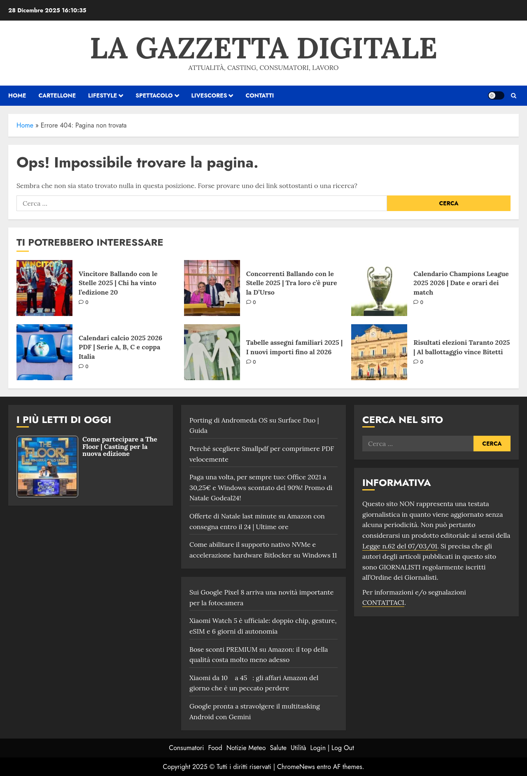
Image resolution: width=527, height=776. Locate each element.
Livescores (209, 95)
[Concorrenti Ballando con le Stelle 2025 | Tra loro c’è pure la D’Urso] (212, 288)
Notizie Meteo (246, 748)
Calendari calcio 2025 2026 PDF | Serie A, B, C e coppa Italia (120, 347)
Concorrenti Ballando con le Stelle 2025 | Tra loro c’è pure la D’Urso (291, 283)
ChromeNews (296, 766)
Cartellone (57, 95)
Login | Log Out (332, 748)
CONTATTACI (383, 602)
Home (24, 125)
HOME (17, 95)
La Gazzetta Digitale (263, 48)
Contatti (259, 95)
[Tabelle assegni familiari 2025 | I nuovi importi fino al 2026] (212, 352)
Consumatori (186, 748)
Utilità (298, 748)
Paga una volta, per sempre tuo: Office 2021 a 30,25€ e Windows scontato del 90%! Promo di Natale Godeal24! (260, 487)
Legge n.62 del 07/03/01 (399, 546)
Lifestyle (102, 95)
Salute (278, 748)
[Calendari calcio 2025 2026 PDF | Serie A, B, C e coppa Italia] (44, 352)
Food (215, 748)
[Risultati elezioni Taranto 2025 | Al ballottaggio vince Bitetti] (379, 352)
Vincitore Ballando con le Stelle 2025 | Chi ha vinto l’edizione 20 (118, 283)
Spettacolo (154, 95)
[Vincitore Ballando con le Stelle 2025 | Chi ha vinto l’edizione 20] (44, 288)
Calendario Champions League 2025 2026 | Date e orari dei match (460, 283)
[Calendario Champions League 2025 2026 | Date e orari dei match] (379, 288)
